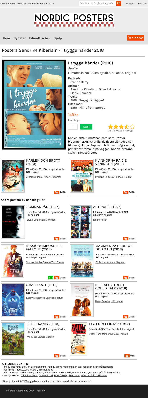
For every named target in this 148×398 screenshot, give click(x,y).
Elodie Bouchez (81, 93)
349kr (129, 192)
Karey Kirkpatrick (35, 297)
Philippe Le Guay (104, 176)
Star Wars (74, 375)
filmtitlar (43, 369)
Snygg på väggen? (91, 100)
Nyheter (19, 38)
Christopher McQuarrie (38, 262)
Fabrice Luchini (123, 176)
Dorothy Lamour (119, 333)
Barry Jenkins (102, 301)
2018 (73, 100)
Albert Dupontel (34, 176)
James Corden (46, 336)
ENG (146, 3)
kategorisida (114, 372)
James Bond (46, 375)
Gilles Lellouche (109, 89)
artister (33, 369)
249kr (60, 192)
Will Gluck (31, 336)
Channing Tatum (54, 297)
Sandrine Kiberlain (83, 89)
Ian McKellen (48, 219)
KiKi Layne (117, 301)
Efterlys (28, 381)
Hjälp (57, 38)
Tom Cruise (57, 262)
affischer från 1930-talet (94, 375)
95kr (129, 355)
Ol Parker (100, 262)
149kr (60, 238)
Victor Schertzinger (99, 333)
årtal (50, 369)
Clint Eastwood (29, 375)
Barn (73, 107)
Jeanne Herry (79, 82)
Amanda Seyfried (115, 262)
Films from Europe (92, 107)
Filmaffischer (39, 38)
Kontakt (130, 3)
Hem (6, 38)
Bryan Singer (33, 219)
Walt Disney (60, 375)
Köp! (86, 127)
